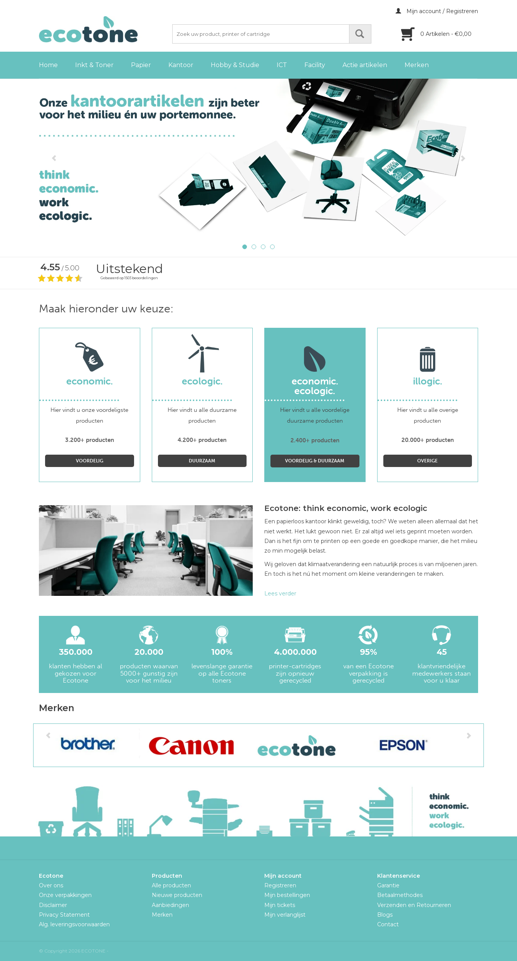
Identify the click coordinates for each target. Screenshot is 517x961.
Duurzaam (202, 461)
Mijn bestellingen (287, 895)
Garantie (388, 885)
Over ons (51, 885)
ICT (282, 65)
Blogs (385, 914)
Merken (417, 65)
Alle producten (171, 885)
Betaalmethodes (400, 895)
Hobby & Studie (235, 65)
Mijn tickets (279, 905)
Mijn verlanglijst (285, 914)
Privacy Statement (64, 914)
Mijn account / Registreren (437, 11)
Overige (427, 461)
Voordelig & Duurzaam (314, 461)
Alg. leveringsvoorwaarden (74, 924)
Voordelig (89, 461)
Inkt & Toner (94, 65)
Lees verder (280, 593)
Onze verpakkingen (65, 895)
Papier (141, 65)
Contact (388, 924)
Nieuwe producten (177, 895)
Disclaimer (53, 905)
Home (48, 65)
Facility (314, 65)
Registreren (280, 885)
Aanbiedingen (170, 905)
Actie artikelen (364, 65)
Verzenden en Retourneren (414, 905)
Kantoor (180, 65)
